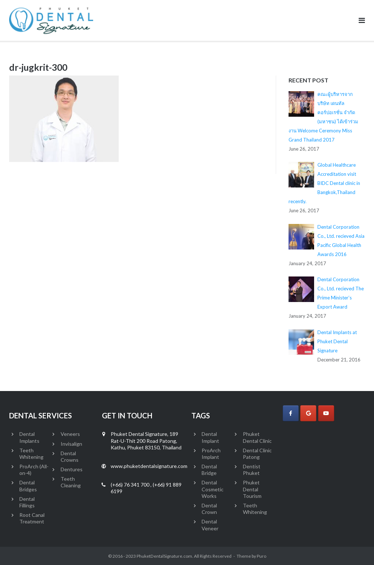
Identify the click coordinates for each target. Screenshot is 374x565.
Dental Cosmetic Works (213, 489)
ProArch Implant (211, 453)
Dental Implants (29, 437)
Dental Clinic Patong (257, 453)
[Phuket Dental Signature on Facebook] (291, 413)
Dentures (72, 469)
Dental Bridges (28, 485)
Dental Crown (209, 508)
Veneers (70, 434)
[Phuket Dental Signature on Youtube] (326, 413)
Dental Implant (210, 437)
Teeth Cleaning (71, 482)
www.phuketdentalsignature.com (149, 466)
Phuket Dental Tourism (252, 489)
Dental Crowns (70, 456)
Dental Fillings (27, 502)
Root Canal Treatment (32, 518)
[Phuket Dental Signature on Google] (308, 413)
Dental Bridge (209, 469)
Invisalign (71, 444)
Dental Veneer (210, 524)
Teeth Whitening (31, 453)
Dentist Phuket (251, 469)
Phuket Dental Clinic (257, 437)
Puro (261, 556)
